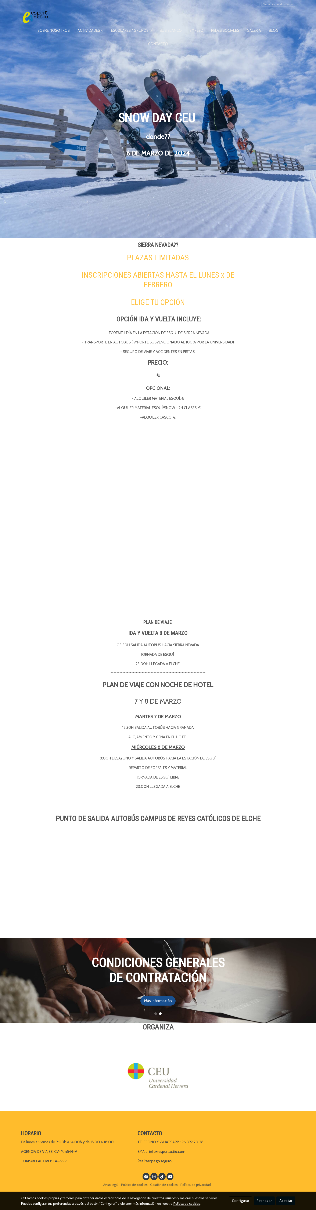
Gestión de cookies (164, 1185)
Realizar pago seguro (154, 1161)
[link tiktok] (161, 1176)
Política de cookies (134, 1185)
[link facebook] (146, 1176)
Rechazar (264, 1200)
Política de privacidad (195, 1185)
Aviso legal (110, 1185)
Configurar (240, 1200)
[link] (35, 17)
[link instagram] (154, 1176)
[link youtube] (170, 1176)
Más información (169, 1000)
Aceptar (285, 1200)
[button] (90, 30)
